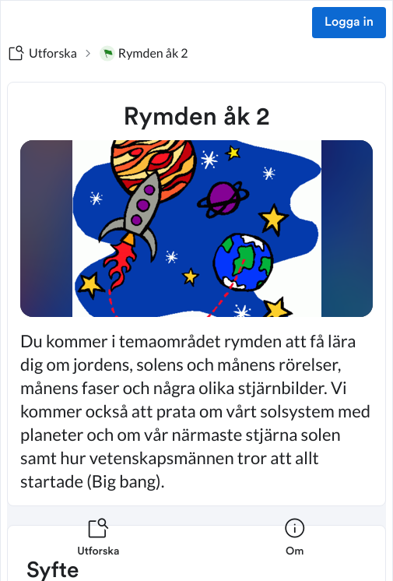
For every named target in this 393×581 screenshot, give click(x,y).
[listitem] (98, 547)
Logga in (349, 22)
